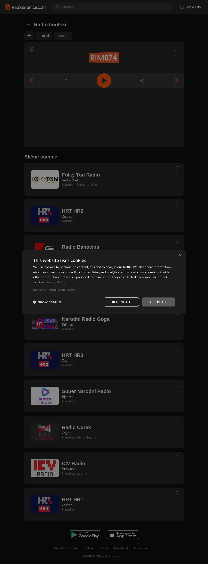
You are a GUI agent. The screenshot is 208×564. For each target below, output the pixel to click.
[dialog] (104, 282)
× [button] (179, 254)
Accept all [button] (158, 302)
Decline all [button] (121, 302)
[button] (104, 290)
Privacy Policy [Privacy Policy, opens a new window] (56, 282)
